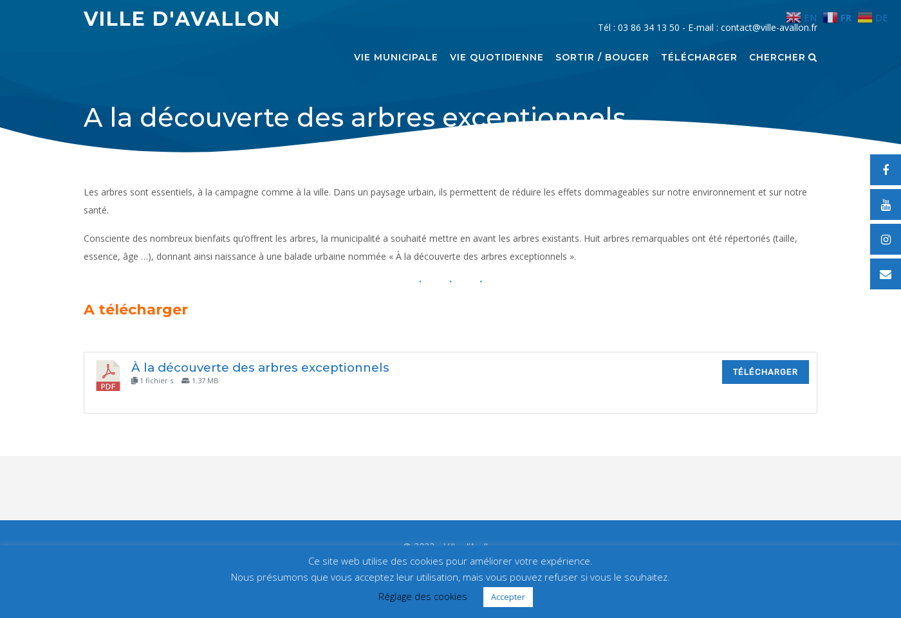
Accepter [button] (508, 597)
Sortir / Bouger (602, 57)
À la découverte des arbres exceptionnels (260, 367)
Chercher (783, 57)
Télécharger (699, 57)
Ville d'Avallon (182, 19)
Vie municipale (396, 57)
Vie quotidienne (497, 57)
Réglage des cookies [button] (422, 596)
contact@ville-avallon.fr (769, 27)
